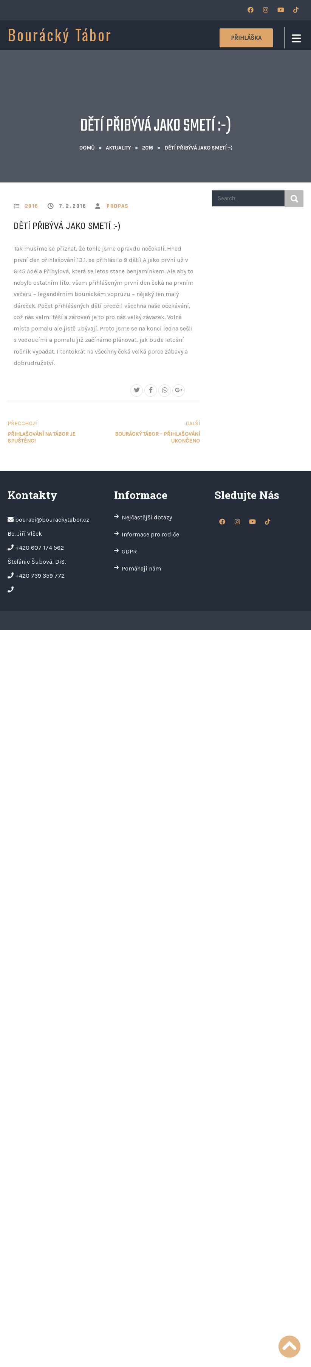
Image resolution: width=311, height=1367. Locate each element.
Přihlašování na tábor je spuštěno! (55, 432)
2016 (147, 148)
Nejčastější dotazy (147, 517)
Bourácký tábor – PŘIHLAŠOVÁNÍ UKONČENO (153, 432)
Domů (86, 148)
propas (117, 206)
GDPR (129, 551)
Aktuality (118, 148)
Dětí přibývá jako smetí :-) (67, 226)
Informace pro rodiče (150, 534)
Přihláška (246, 37)
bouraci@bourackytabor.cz (52, 519)
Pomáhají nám (141, 568)
